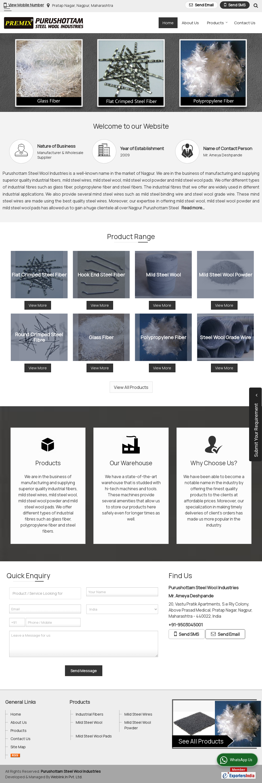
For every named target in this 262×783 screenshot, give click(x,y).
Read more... (193, 208)
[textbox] (45, 593)
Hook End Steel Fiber (101, 274)
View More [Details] (38, 305)
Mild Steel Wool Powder (225, 274)
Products (217, 23)
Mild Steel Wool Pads (94, 736)
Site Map (18, 746)
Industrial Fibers (89, 714)
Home (168, 23)
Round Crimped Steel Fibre (39, 337)
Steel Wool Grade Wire (225, 337)
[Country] (122, 609)
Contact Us (244, 23)
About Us (190, 23)
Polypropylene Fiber (163, 337)
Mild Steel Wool (163, 274)
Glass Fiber (101, 337)
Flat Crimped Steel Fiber (39, 274)
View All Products (131, 387)
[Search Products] (255, 5)
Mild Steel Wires (138, 714)
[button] (26, 4)
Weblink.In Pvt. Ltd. (66, 776)
